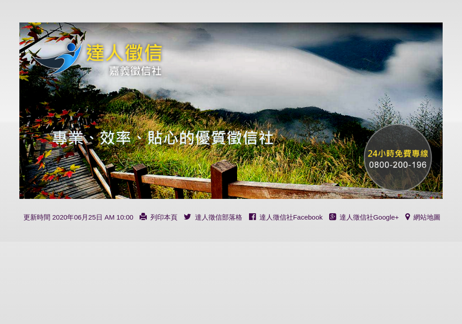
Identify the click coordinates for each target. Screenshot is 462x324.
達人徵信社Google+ (364, 217)
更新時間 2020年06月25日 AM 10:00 (78, 217)
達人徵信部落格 (213, 217)
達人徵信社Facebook (286, 217)
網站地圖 (422, 217)
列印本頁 (158, 217)
